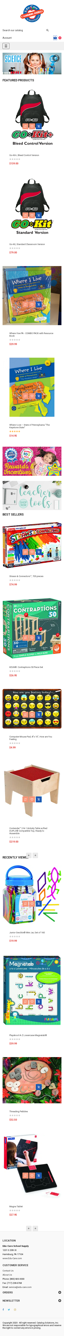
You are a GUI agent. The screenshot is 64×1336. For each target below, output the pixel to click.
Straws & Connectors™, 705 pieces (26, 576)
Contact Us (8, 1270)
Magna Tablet (16, 1206)
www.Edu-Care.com (12, 1258)
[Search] (24, 30)
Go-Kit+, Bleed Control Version (24, 155)
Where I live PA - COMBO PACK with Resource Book (31, 334)
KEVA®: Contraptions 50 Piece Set (26, 667)
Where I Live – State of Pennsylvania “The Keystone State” (29, 426)
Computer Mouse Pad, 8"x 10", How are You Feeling (30, 738)
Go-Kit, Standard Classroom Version (27, 244)
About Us (7, 1275)
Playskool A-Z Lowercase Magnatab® (28, 1035)
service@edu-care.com (20, 1287)
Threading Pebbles (18, 1111)
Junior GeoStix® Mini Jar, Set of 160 (27, 932)
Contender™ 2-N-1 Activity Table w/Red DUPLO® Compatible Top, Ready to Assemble (28, 831)
